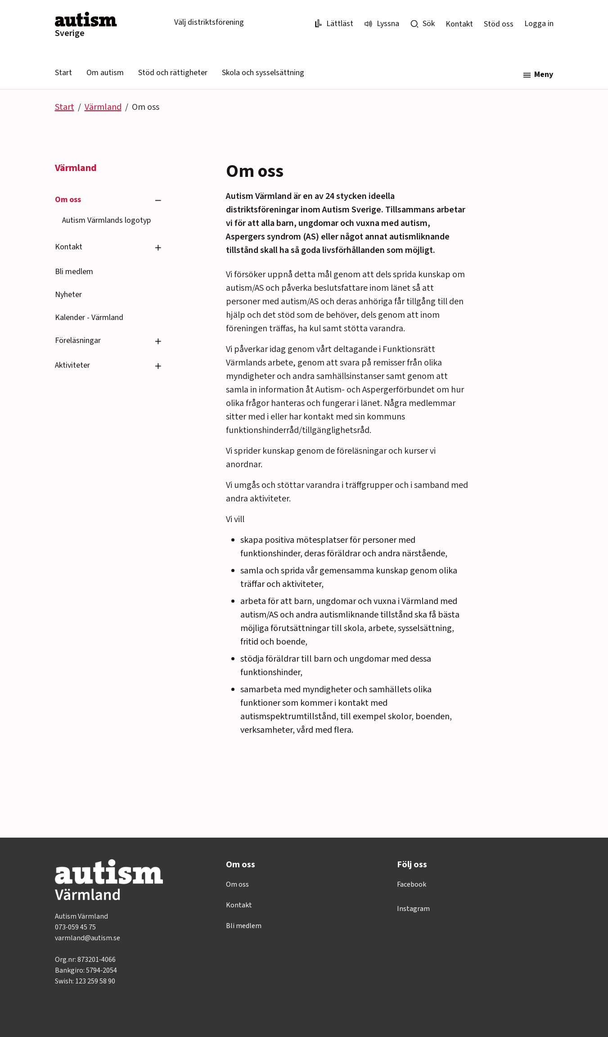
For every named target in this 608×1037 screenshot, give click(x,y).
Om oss (68, 199)
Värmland (103, 107)
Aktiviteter (72, 365)
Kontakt (459, 24)
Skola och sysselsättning (263, 72)
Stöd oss (498, 24)
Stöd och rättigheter (172, 72)
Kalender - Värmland (89, 317)
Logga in (539, 23)
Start (63, 72)
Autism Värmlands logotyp (106, 220)
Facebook (411, 884)
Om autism (105, 72)
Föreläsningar (78, 340)
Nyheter (68, 294)
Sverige (70, 33)
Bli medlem (74, 271)
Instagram (413, 909)
